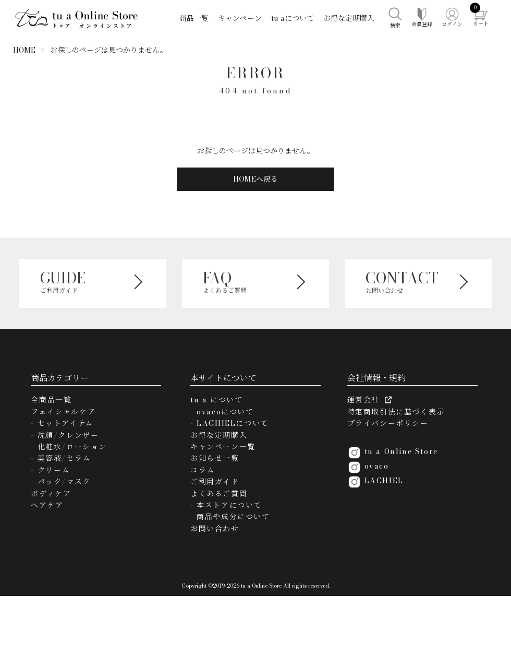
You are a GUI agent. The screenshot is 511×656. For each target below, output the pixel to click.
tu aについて (292, 18)
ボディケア (51, 493)
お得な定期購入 (348, 18)
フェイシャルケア (63, 412)
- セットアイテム (62, 423)
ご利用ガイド (214, 481)
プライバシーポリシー (388, 423)
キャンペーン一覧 (223, 446)
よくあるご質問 (218, 493)
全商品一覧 (51, 399)
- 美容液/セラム (60, 458)
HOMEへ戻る (255, 179)
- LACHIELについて (229, 423)
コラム (202, 470)
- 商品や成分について (230, 516)
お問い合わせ (214, 528)
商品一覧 (194, 18)
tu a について (216, 399)
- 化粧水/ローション (69, 446)
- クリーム (50, 470)
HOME (24, 50)
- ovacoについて (222, 412)
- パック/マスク (60, 481)
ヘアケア (47, 505)
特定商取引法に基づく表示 (396, 412)
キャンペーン (240, 18)
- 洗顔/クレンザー (65, 435)
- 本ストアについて (226, 505)
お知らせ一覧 (214, 458)
